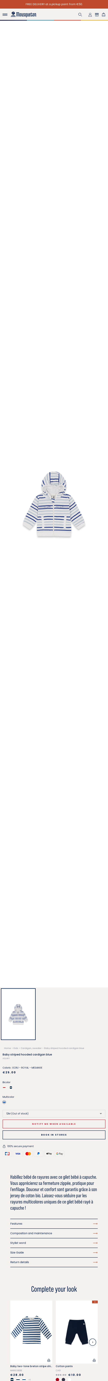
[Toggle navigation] (5, 15)
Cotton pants (64, 1366)
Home (7, 1048)
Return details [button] (54, 1262)
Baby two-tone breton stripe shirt (31, 1366)
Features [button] (54, 1224)
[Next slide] (92, 1342)
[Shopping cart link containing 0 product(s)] (103, 14)
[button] (80, 14)
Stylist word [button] (54, 1243)
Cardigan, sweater (31, 1048)
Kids (16, 1048)
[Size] (54, 1114)
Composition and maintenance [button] (54, 1233)
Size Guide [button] (54, 1253)
